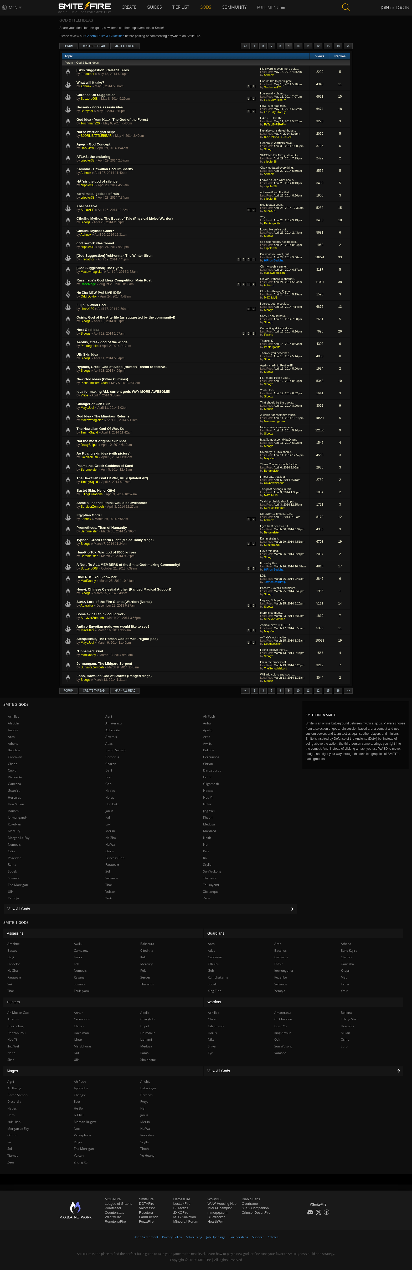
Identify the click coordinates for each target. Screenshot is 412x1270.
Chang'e (80, 1095)
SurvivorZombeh (92, 506)
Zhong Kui (81, 1162)
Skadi (11, 1059)
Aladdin (13, 723)
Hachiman (81, 1033)
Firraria (268, 334)
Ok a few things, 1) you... (276, 291)
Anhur (207, 723)
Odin (11, 851)
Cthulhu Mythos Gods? (95, 231)
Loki (108, 824)
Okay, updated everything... (277, 167)
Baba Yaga (148, 1088)
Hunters (13, 1002)
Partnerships (238, 1237)
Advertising (194, 1237)
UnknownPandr (274, 483)
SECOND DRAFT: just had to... (280, 155)
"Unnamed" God (89, 651)
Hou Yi (208, 797)
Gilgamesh (211, 784)
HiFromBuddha (274, 260)
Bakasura (147, 943)
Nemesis (14, 844)
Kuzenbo (280, 977)
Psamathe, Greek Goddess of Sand (104, 466)
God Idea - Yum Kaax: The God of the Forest (112, 120)
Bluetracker (216, 1217)
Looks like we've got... (274, 229)
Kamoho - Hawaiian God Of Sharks (104, 169)
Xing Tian (214, 991)
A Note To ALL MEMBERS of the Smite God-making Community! (128, 565)
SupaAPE (87, 210)
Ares (11, 736)
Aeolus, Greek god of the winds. (102, 342)
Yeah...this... (268, 390)
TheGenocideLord (275, 668)
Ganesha (14, 784)
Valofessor (147, 1208)
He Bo (78, 1108)
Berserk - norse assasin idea (99, 107)
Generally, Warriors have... (277, 142)
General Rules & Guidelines (104, 36)
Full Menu (271, 7)
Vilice (84, 395)
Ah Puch (209, 716)
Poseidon (14, 858)
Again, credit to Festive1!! (276, 365)
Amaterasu (113, 723)
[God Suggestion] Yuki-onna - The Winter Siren (114, 256)
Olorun (12, 1135)
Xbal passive (86, 206)
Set (9, 984)
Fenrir (207, 777)
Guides (154, 7)
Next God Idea (87, 330)
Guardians (215, 933)
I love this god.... (270, 550)
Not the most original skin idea (101, 441)
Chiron (208, 764)
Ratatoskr (112, 864)
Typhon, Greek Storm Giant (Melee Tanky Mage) (115, 540)
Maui (344, 977)
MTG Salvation (184, 1217)
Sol (107, 871)
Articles (273, 1237)
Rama (12, 864)
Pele (206, 851)
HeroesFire (181, 1199)
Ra (205, 858)
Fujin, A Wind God (91, 305)
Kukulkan (14, 824)
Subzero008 (89, 98)
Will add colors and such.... (277, 674)
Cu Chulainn (283, 1019)
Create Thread (94, 46)
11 (308, 46)
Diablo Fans (251, 1199)
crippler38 (88, 160)
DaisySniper (89, 445)
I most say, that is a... (273, 476)
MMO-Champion (220, 1208)
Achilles (13, 716)
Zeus (206, 898)
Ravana (79, 977)
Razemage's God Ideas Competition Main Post (114, 280)
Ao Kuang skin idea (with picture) (103, 453)
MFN (13, 8)
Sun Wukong (212, 871)
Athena (13, 743)
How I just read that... (273, 105)
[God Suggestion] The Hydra (99, 268)
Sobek (12, 871)
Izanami (13, 811)
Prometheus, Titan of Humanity (101, 528)
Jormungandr (17, 817)
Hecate (208, 790)
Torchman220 (272, 87)
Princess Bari (115, 858)
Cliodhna (146, 950)
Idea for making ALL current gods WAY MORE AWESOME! (123, 392)
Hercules (14, 797)
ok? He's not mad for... (274, 637)
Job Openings (215, 1237)
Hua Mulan (16, 804)
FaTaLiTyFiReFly (275, 99)
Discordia (15, 777)
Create (129, 7)
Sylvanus (111, 878)
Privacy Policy (172, 1237)
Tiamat (12, 1155)
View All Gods (150, 909)
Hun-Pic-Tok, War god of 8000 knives (106, 552)
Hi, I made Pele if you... (275, 377)
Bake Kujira (349, 950)
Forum (68, 46)
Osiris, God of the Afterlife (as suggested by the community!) (125, 317)
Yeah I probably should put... (278, 501)
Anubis (13, 730)
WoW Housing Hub (222, 1204)
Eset (108, 777)
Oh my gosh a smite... (274, 266)
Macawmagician (92, 272)
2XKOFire (180, 1212)
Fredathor (87, 74)
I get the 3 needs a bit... (275, 526)
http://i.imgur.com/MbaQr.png (278, 439)
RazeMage (88, 284)
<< (245, 46)
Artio (206, 736)
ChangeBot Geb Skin (93, 404)
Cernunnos (211, 757)
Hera (11, 1115)
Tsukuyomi (211, 885)
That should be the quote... (277, 402)
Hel (142, 1108)
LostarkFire (181, 1204)
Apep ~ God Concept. (93, 144)
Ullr (10, 891)
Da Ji (108, 770)
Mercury (14, 831)
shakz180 (87, 309)
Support (258, 1237)
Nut (205, 844)
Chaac (12, 764)
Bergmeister (89, 469)
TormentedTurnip (275, 581)
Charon (110, 764)
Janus (109, 811)
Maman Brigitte (85, 1122)
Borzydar (87, 111)
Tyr (210, 1053)
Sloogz (268, 149)
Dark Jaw (87, 148)
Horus (109, 797)
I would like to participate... (277, 81)
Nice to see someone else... (278, 427)
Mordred (209, 831)
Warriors (214, 1002)
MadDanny (88, 581)
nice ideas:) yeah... (272, 204)
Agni (108, 716)
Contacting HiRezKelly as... (277, 328)
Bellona (208, 750)
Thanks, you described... (276, 353)
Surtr (344, 1046)
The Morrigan (18, 885)
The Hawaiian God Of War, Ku (100, 429)
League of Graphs (118, 1204)
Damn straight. (269, 538)
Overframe (250, 1204)
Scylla (207, 864)
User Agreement (146, 1237)
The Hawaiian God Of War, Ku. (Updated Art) (112, 478)
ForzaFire (146, 1221)
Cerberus (112, 757)
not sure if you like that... (275, 192)
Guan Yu (14, 790)
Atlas (109, 743)
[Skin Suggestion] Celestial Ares (102, 70)
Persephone (82, 1135)
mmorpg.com (218, 1212)
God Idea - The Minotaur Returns (103, 416)
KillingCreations (91, 494)
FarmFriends (148, 1217)
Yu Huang (147, 1155)
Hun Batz (112, 804)
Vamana (280, 1053)
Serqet (145, 977)
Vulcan (110, 891)
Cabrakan (15, 757)
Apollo (207, 730)
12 (318, 46)
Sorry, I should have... (274, 316)
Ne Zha (110, 837)
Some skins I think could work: (101, 614)
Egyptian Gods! (89, 515)
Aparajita (86, 605)
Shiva (212, 1046)
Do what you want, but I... (276, 254)
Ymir (108, 898)
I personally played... (273, 93)
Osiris (109, 851)
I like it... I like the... (272, 118)
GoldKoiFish (89, 457)
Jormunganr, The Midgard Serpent (104, 664)
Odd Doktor (89, 296)
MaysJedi (87, 408)
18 (338, 46)
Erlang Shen (349, 1019)
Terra (345, 984)
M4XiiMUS (271, 297)
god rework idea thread (95, 243)
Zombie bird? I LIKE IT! (275, 625)
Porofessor (113, 1208)
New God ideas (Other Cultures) (102, 379)
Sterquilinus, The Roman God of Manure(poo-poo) (117, 639)
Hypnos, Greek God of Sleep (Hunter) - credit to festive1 (121, 367)
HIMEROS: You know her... (97, 577)
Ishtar (207, 804)
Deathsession (273, 643)
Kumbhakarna (218, 977)
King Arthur (282, 1033)
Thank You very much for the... (279, 464)
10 (298, 46)
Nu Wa (110, 844)
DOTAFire (146, 1204)
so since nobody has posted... (279, 241)
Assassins (15, 933)
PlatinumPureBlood (94, 383)
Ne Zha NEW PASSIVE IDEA (98, 293)
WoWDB (214, 1199)
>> (348, 46)
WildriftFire (113, 1217)
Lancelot (13, 964)
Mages (12, 1071)
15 (328, 46)
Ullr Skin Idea (87, 354)
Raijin (78, 1142)
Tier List (180, 7)
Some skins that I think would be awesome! (111, 503)
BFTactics (180, 1208)
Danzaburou (212, 770)
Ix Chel (79, 1115)
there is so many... (272, 612)
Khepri (208, 817)
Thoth (144, 1148)
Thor (108, 885)
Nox (77, 1128)
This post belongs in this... (276, 489)
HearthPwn (216, 1221)
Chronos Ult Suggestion (96, 95)
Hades (110, 790)
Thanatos (210, 878)
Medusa (209, 824)
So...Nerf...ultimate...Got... (276, 513)
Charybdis (147, 1019)
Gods (205, 7)
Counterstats (114, 1212)
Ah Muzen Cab (18, 1012)
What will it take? (90, 82)
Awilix (207, 743)
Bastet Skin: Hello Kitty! (95, 490)
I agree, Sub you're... (273, 600)
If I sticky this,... (270, 563)
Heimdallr (147, 1033)
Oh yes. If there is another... (278, 278)
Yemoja (13, 898)
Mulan (345, 1033)
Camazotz (81, 950)
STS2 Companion (255, 1208)
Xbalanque (211, 891)
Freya (144, 1101)
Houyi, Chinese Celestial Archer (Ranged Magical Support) (123, 589)
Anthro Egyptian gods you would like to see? (113, 626)
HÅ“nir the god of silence (96, 181)
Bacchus (14, 750)
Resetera (146, 1212)
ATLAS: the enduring (93, 157)
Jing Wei (209, 811)
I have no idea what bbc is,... (278, 180)
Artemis (111, 736)
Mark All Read (125, 46)
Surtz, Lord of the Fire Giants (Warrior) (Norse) (114, 602)
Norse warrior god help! (95, 132)
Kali (108, 817)
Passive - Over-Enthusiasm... (278, 587)
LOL (263, 575)
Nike (211, 1039)
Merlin (110, 831)
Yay (262, 217)
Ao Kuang (14, 1088)
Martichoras (83, 1046)
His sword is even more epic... (279, 68)
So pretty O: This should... (276, 451)
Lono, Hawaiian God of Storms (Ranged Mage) (114, 676)
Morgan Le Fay (18, 837)
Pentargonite (272, 223)
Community (234, 7)
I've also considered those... (278, 130)
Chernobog (15, 1026)
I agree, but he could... (274, 303)
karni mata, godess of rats (97, 194)
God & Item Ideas (87, 62)
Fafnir (278, 964)
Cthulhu (213, 964)
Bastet (12, 950)
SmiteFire (146, 1199)
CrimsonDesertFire (256, 1212)
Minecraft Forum (185, 1221)
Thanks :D (266, 340)
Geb (108, 784)
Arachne (13, 943)
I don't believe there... (274, 649)
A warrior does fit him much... (278, 414)
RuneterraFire (115, 1221)
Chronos (146, 1095)
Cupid (12, 770)
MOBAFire (113, 1199)
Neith (207, 837)
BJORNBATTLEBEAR (96, 136)
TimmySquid (89, 432)
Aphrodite (112, 730)
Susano (13, 878)
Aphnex (269, 75)
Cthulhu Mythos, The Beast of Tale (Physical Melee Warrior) (124, 218)
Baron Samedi (115, 750)
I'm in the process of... (274, 662)
